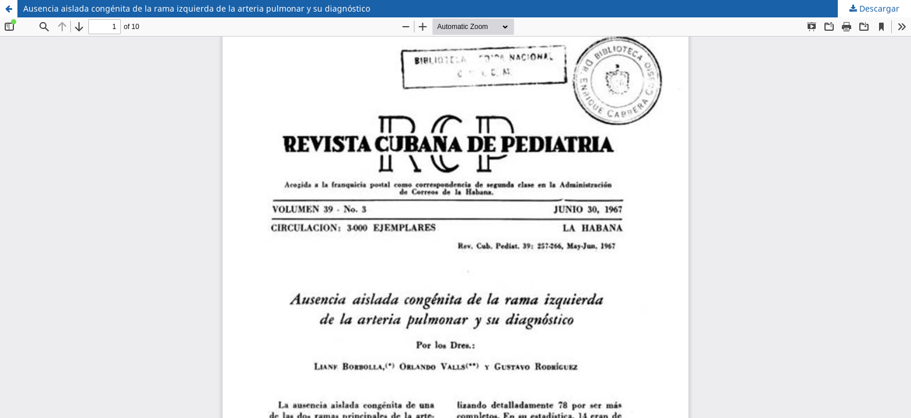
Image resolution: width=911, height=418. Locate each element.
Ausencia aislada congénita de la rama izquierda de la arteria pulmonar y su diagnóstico (196, 8)
